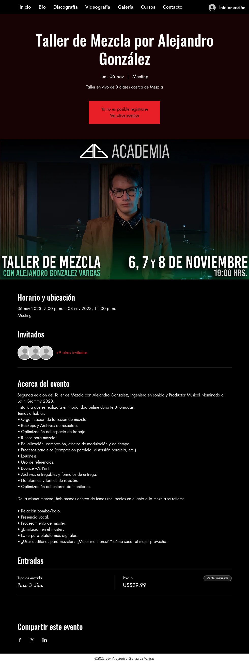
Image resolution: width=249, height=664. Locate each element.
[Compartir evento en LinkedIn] (44, 640)
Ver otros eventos (124, 115)
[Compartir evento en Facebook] (20, 640)
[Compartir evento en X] (32, 640)
